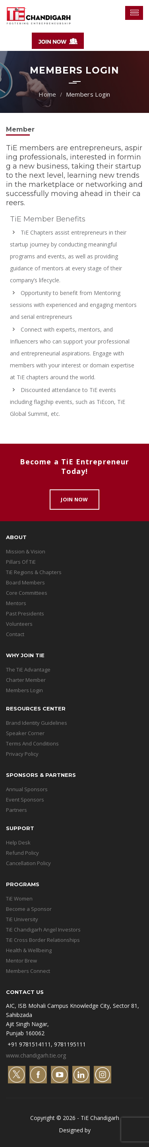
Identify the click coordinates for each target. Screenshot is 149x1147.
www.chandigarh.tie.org (36, 1055)
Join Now (74, 499)
